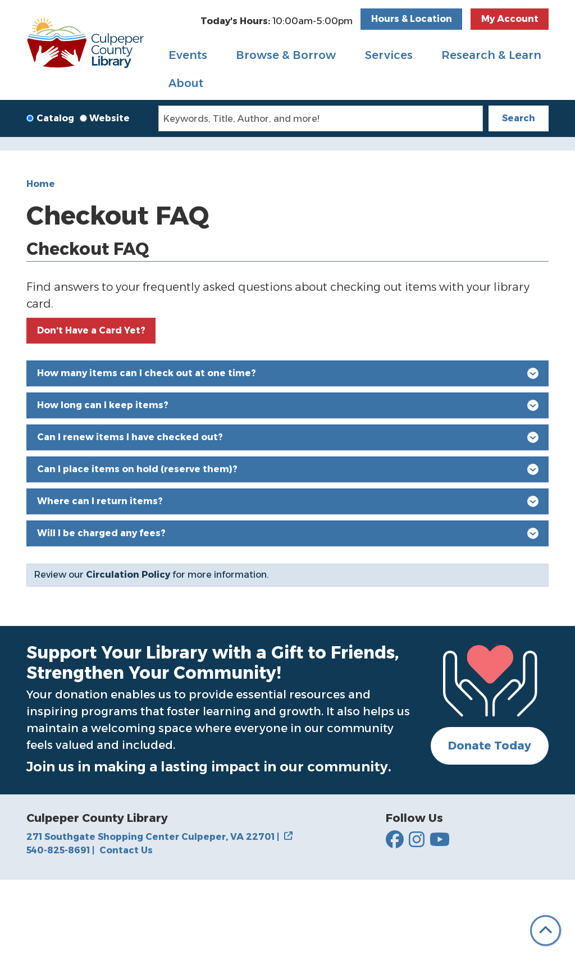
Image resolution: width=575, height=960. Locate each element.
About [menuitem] (185, 83)
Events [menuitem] (187, 55)
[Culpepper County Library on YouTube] (440, 920)
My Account (510, 18)
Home (40, 263)
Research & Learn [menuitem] (491, 55)
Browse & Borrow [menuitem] (286, 55)
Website (109, 118)
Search (518, 118)
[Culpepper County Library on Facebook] (395, 920)
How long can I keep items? (288, 484)
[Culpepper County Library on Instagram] (417, 920)
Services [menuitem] (389, 55)
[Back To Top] (545, 930)
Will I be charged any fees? (288, 612)
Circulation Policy (128, 654)
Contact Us (126, 930)
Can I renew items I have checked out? (288, 516)
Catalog (55, 118)
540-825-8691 (60, 930)
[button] (276, 21)
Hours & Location (411, 18)
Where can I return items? (288, 580)
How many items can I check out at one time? (288, 452)
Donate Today (489, 825)
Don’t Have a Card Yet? (91, 409)
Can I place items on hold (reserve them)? (288, 548)
